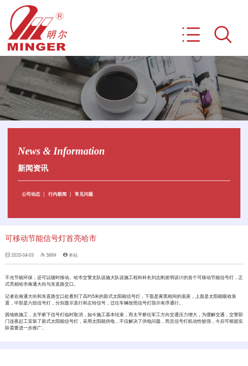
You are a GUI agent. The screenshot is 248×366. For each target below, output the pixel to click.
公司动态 (31, 194)
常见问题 (84, 194)
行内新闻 (57, 194)
